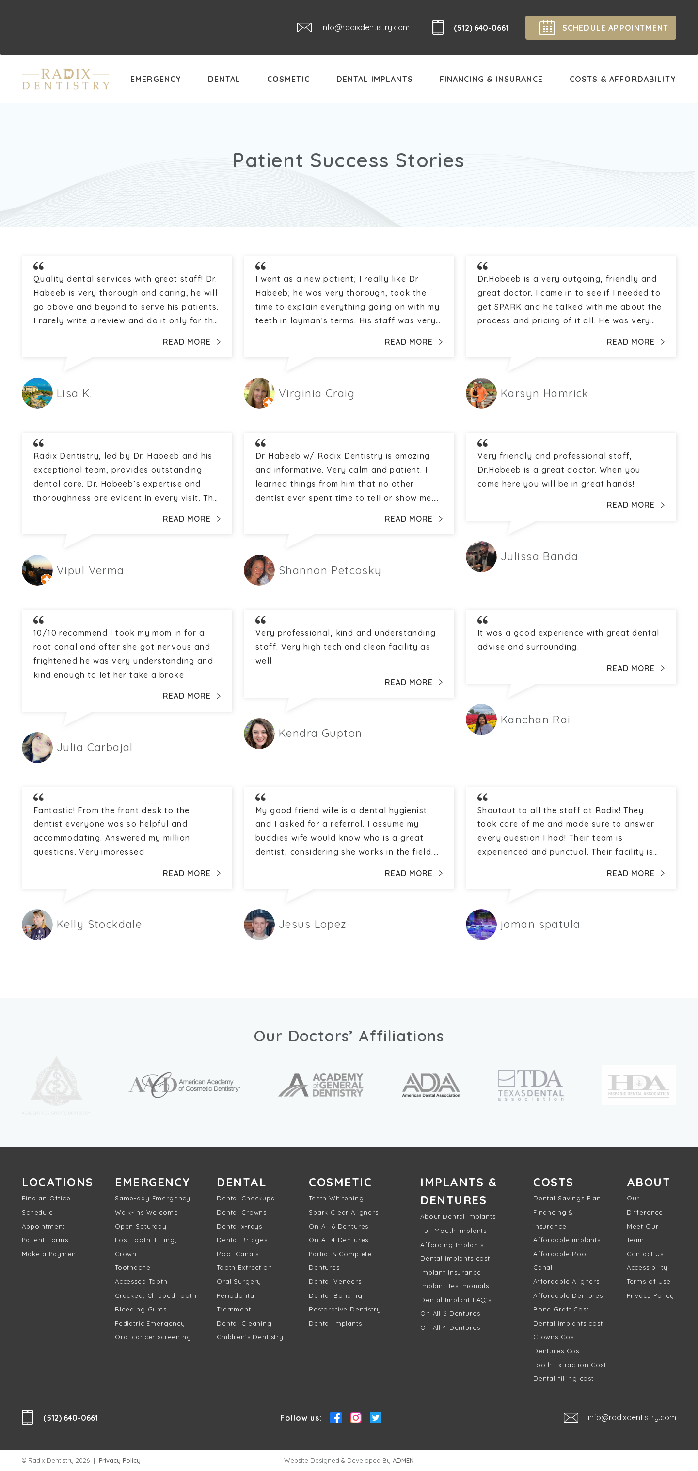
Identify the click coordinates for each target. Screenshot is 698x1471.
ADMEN (403, 1460)
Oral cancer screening (153, 1337)
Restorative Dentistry (345, 1309)
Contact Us (645, 1254)
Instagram (356, 1417)
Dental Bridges (242, 1240)
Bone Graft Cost (561, 1309)
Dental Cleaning (244, 1323)
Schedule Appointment (43, 1220)
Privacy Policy (650, 1295)
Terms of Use (649, 1281)
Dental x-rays (239, 1226)
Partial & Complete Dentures (340, 1261)
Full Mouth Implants (453, 1231)
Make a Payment (50, 1254)
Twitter (375, 1417)
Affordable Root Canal (561, 1261)
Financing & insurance (553, 1220)
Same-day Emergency (152, 1198)
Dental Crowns (242, 1212)
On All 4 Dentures (338, 1240)
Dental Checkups (245, 1198)
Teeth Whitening (336, 1198)
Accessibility (647, 1268)
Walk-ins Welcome (146, 1212)
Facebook (336, 1417)
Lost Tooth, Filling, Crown (146, 1247)
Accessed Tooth (141, 1281)
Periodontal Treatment (236, 1302)
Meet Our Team (643, 1233)
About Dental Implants (458, 1217)
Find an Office (46, 1198)
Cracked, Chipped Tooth (155, 1295)
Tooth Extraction (244, 1268)
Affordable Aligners (566, 1281)
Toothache (133, 1268)
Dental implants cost (455, 1259)
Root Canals (237, 1254)
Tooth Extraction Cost (569, 1365)
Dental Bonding (336, 1295)
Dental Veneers (335, 1281)
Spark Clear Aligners (344, 1212)
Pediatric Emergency (150, 1323)
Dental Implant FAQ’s (456, 1300)
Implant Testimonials (454, 1286)
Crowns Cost (554, 1337)
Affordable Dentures (568, 1295)
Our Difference (645, 1205)
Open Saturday (141, 1226)
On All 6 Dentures (338, 1226)
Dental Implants (335, 1323)
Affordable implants (567, 1240)
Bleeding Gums (141, 1309)
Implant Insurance (450, 1273)
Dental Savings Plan (567, 1198)
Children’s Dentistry (250, 1337)
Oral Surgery (239, 1281)
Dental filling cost (563, 1379)
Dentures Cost (557, 1351)
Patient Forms (45, 1240)
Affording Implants (452, 1245)
